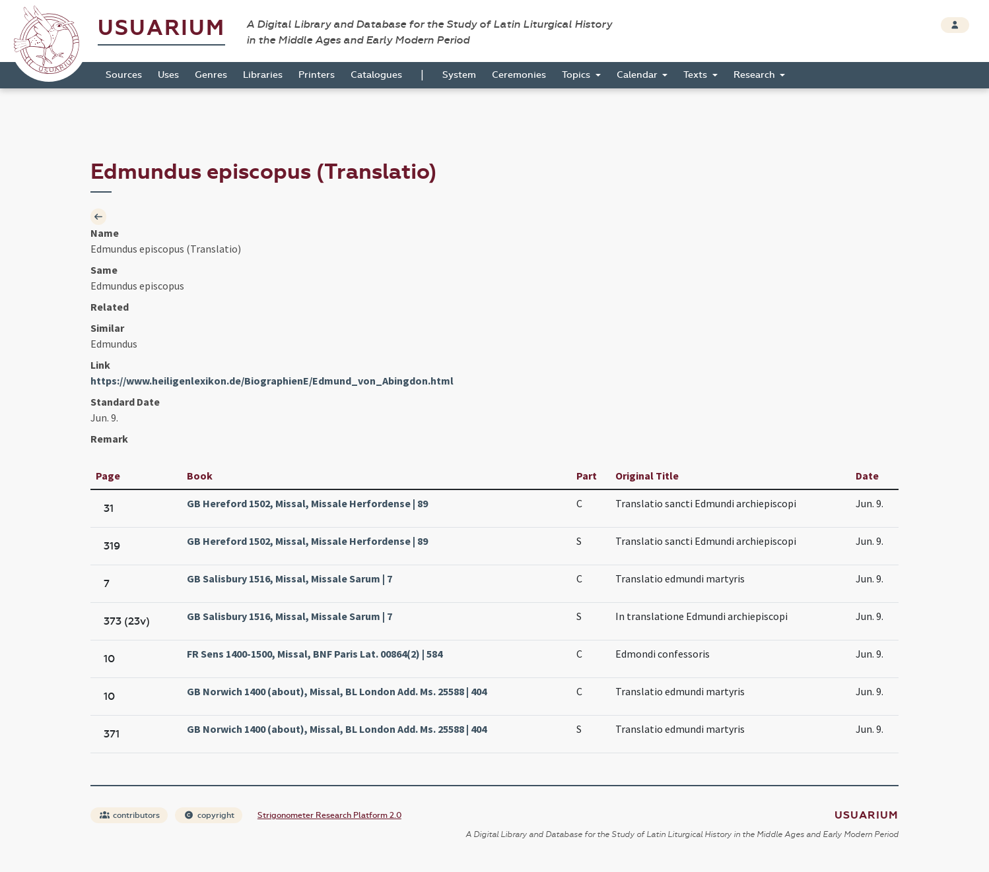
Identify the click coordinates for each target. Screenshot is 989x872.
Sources (124, 74)
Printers (316, 74)
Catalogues (376, 74)
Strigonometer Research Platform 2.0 (329, 815)
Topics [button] (577, 74)
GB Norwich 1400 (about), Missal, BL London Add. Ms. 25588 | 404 (337, 691)
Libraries (263, 74)
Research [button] (755, 74)
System (459, 74)
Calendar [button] (638, 74)
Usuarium (161, 28)
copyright (209, 815)
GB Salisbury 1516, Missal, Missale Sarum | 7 (289, 578)
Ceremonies (519, 74)
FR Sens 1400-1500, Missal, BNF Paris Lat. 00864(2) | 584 (314, 653)
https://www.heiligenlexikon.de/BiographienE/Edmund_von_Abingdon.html (272, 380)
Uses (168, 74)
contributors (130, 815)
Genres (211, 74)
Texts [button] (696, 74)
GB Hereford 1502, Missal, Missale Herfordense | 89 (307, 503)
